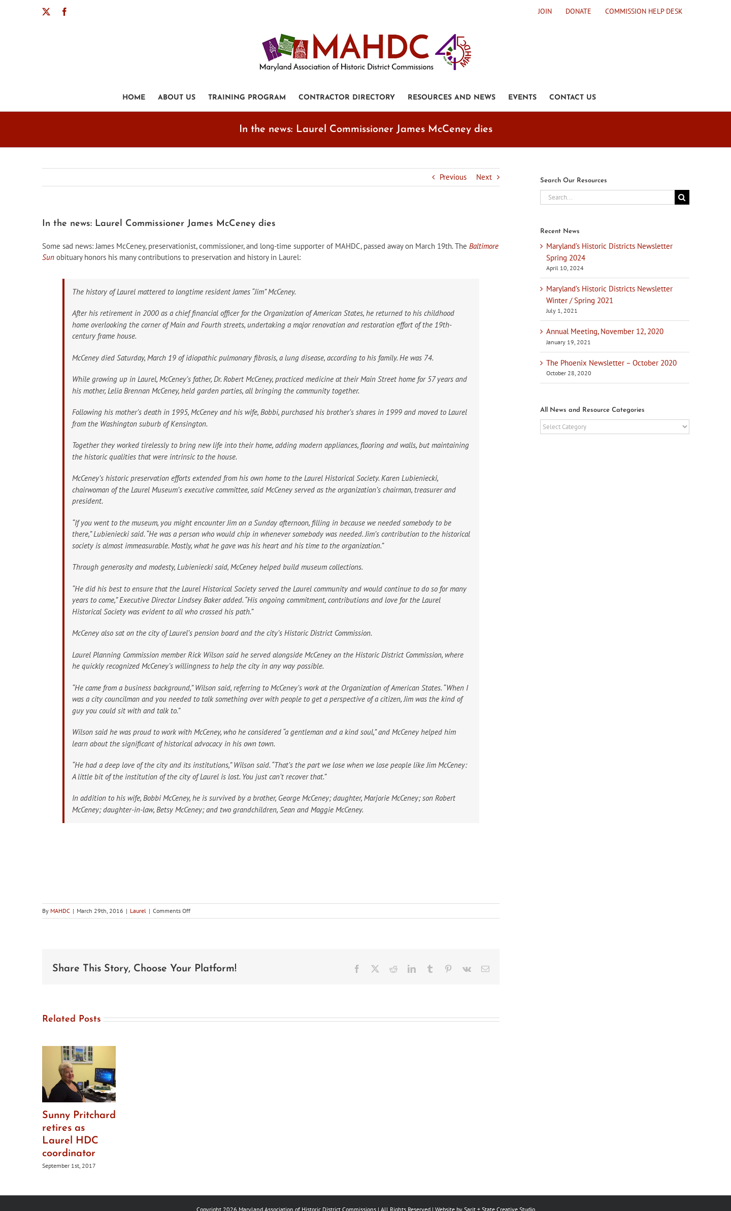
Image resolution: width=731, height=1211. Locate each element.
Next (484, 177)
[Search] (682, 197)
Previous (453, 177)
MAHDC (60, 910)
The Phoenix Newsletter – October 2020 (611, 363)
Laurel (138, 910)
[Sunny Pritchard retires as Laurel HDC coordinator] (79, 1051)
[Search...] (607, 197)
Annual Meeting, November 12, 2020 (604, 331)
